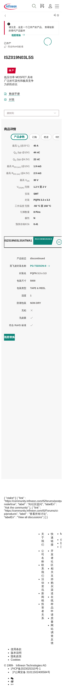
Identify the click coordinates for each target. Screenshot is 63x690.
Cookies (15, 659)
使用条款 (16, 649)
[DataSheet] (13, 93)
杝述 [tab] (46, 137)
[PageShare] (54, 15)
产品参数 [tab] (19, 136)
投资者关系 (42, 611)
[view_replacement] (9, 337)
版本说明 (16, 652)
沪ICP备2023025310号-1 (26, 668)
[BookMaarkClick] (57, 15)
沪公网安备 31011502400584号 (30, 672)
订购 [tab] (34, 137)
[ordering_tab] (33, 242)
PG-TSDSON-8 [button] (40, 265)
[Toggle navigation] (57, 6)
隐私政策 (16, 656)
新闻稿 (42, 597)
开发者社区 (52, 557)
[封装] (10, 99)
